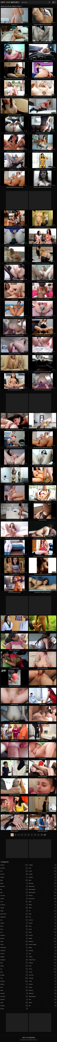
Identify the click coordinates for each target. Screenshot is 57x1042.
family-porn (14, 947)
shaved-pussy (43, 960)
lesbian (43, 874)
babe (14, 880)
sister (43, 966)
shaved (43, 957)
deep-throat (14, 914)
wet (43, 999)
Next (45, 834)
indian (14, 990)
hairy (14, 972)
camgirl (14, 898)
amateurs (14, 868)
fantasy (14, 954)
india (14, 987)
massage (43, 883)
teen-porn (43, 975)
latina (43, 871)
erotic (14, 929)
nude (43, 902)
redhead (43, 941)
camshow (14, 905)
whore (43, 1002)
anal (14, 871)
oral (43, 917)
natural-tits (43, 898)
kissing (14, 1009)
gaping (14, 966)
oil (43, 911)
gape (14, 963)
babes (14, 883)
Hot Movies (10, 2)
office (43, 908)
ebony (14, 926)
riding (43, 947)
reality (43, 938)
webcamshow (43, 996)
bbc (14, 889)
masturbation (43, 892)
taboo (43, 969)
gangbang (14, 960)
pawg (43, 929)
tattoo (43, 972)
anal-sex (14, 874)
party (43, 926)
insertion (14, 993)
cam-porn (14, 895)
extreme (14, 938)
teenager (43, 978)
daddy (14, 911)
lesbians (43, 877)
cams (14, 902)
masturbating (43, 889)
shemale (43, 963)
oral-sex (43, 920)
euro (14, 932)
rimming (43, 950)
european (14, 935)
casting (14, 908)
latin (43, 868)
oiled (43, 914)
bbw (14, 892)
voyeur (43, 987)
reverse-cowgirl (43, 944)
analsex (14, 877)
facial (14, 941)
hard (14, 978)
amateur (14, 865)
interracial (14, 996)
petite (43, 932)
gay (14, 969)
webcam (43, 990)
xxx (43, 1005)
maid (43, 880)
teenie (43, 981)
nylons (43, 905)
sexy (43, 954)
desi (14, 920)
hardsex (14, 984)
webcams (43, 993)
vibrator (43, 984)
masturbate (43, 886)
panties (43, 923)
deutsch (14, 923)
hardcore (14, 981)
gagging (14, 957)
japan (14, 1002)
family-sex (14, 950)
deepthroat (14, 917)
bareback (14, 886)
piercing (43, 935)
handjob (14, 975)
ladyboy (43, 865)
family (14, 944)
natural (43, 895)
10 (41, 834)
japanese (14, 1005)
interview (14, 999)
